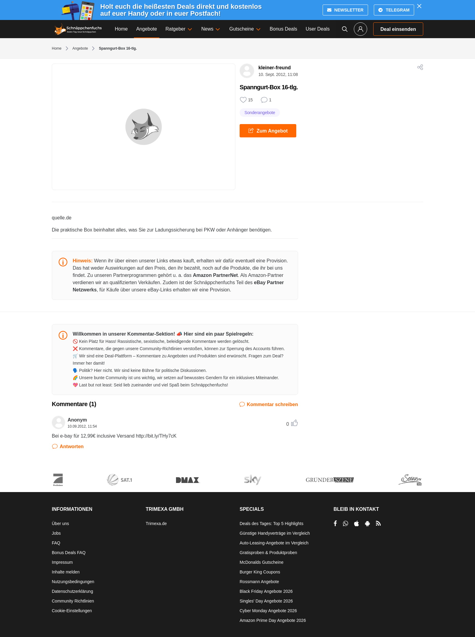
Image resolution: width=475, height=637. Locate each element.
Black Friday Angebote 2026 (266, 591)
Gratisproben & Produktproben (268, 552)
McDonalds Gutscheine (262, 562)
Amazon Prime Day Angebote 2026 (273, 620)
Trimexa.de (156, 523)
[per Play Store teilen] (367, 523)
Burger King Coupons (260, 572)
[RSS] (378, 523)
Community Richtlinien (73, 601)
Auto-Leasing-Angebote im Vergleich (274, 542)
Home (56, 48)
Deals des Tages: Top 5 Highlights (271, 523)
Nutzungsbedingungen (73, 581)
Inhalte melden (66, 572)
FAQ (56, 542)
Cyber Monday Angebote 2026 (268, 610)
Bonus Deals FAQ (68, 552)
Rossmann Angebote (259, 581)
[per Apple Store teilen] (356, 523)
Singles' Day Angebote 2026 (266, 601)
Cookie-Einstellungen (72, 610)
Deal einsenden (398, 29)
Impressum (62, 562)
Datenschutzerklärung (72, 591)
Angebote (80, 48)
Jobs (56, 533)
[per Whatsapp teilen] (345, 523)
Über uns (60, 523)
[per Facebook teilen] (335, 523)
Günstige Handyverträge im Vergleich (275, 533)
